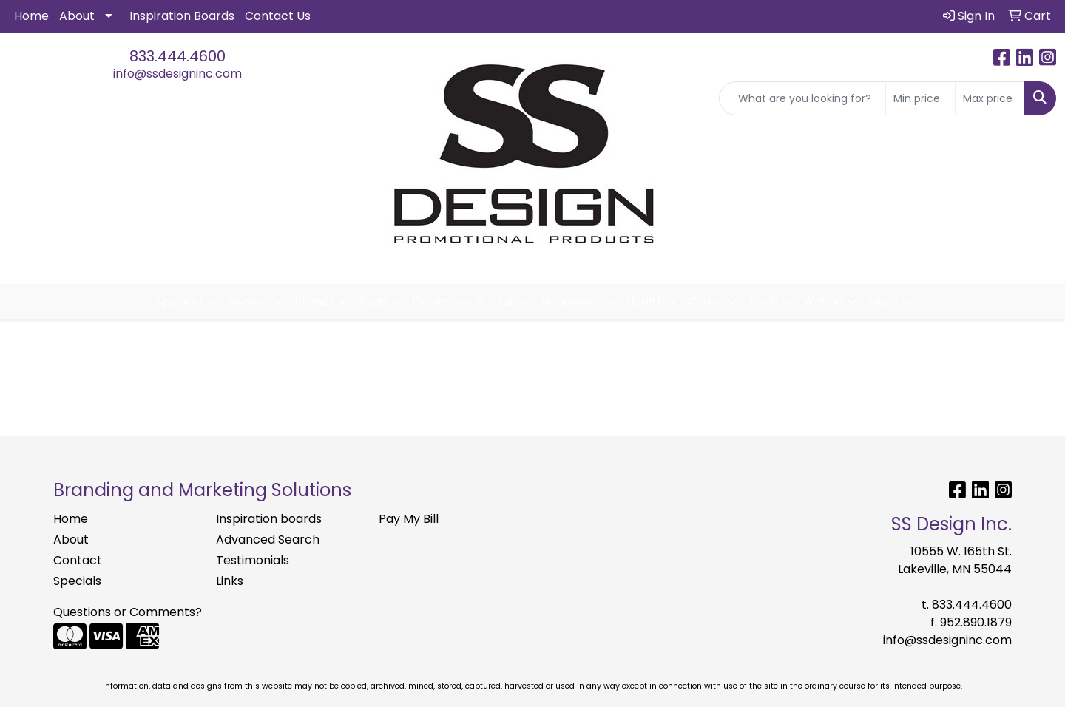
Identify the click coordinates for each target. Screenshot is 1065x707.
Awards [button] (248, 301)
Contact (77, 560)
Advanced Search (268, 539)
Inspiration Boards (181, 15)
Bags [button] (373, 301)
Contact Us (278, 15)
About (77, 15)
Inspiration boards (269, 518)
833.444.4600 (177, 56)
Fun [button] (506, 301)
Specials (77, 580)
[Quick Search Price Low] (920, 98)
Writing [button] (823, 301)
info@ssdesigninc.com (177, 73)
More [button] (883, 301)
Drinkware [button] (442, 301)
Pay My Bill (409, 518)
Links (229, 580)
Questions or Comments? (127, 611)
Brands (314, 301)
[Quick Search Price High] (990, 98)
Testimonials (252, 560)
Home (31, 15)
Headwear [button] (571, 301)
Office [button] (706, 301)
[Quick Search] (802, 98)
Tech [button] (763, 301)
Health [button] (645, 301)
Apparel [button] (178, 301)
